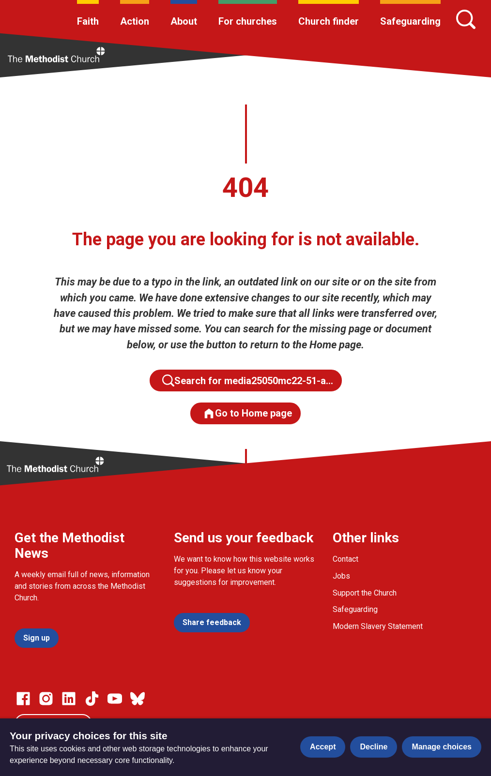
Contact (345, 559)
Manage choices (442, 747)
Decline (373, 747)
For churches (247, 21)
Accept (323, 747)
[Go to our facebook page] (23, 698)
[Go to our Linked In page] (68, 698)
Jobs (341, 576)
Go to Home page (247, 413)
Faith (88, 21)
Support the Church (365, 592)
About (183, 21)
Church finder (328, 21)
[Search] (466, 19)
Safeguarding (410, 21)
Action (134, 21)
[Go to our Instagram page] (46, 698)
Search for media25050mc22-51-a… (247, 380)
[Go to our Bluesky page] (137, 698)
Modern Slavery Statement (378, 626)
